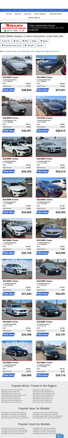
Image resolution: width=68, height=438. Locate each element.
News (10, 10)
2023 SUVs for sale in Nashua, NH (42, 400)
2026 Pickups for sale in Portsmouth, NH (44, 393)
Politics (15, 10)
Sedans (44, 41)
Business (21, 10)
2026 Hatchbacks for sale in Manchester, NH (13, 395)
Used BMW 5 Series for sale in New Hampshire (14, 432)
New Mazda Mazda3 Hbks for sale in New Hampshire (47, 416)
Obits (37, 10)
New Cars (18, 14)
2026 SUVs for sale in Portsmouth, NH (11, 390)
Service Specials (40, 14)
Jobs (47, 10)
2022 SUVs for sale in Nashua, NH (42, 402)
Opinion (32, 10)
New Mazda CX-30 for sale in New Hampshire (14, 414)
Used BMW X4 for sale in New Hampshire (12, 433)
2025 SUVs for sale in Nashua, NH (10, 397)
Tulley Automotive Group (11, 45)
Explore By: (6, 41)
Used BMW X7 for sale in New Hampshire (44, 432)
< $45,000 (29, 45)
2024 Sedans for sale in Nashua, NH (43, 398)
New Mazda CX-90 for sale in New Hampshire (45, 414)
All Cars (9, 14)
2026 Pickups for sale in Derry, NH (10, 393)
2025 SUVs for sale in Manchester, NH (43, 395)
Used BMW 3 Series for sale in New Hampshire (14, 430)
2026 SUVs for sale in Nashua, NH (42, 390)
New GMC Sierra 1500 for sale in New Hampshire (15, 418)
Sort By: (40, 45)
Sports (27, 10)
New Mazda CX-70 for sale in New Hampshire (14, 416)
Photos (42, 10)
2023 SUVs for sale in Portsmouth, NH (11, 400)
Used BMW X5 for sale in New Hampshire (44, 428)
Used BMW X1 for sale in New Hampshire (44, 430)
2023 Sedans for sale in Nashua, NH (11, 402)
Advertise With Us (34, 17)
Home (5, 10)
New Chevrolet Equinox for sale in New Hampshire (47, 418)
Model (34, 41)
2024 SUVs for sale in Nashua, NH (10, 398)
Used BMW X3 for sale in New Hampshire (12, 428)
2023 (16, 41)
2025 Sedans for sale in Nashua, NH (43, 397)
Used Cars (27, 14)
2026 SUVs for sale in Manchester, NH (43, 391)
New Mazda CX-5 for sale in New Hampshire (13, 412)
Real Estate (53, 10)
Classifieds (61, 10)
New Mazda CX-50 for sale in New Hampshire (45, 412)
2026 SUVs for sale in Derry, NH (10, 391)
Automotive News (55, 14)
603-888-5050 (33, 30)
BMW (25, 41)
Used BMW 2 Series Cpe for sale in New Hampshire (47, 433)
